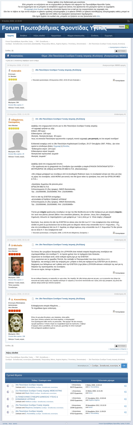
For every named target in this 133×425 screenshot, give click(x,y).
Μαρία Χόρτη (29, 393)
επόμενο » (124, 47)
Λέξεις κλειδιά (39, 35)
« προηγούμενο (114, 47)
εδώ (98, 16)
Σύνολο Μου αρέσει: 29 (16, 154)
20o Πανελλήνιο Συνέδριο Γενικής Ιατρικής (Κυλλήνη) (58, 70)
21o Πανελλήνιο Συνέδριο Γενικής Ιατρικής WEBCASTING (39, 391)
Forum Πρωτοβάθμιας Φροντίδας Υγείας (54, 28)
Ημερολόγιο (56, 35)
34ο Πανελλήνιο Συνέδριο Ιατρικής (29, 385)
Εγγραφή (108, 35)
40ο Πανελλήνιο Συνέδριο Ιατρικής (29, 411)
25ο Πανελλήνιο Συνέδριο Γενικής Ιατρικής (32, 405)
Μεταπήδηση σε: (83, 365)
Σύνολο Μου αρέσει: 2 (15, 280)
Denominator (81, 44)
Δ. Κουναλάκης (19, 299)
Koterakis (16, 71)
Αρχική (10, 35)
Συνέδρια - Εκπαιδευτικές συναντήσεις (47, 387)
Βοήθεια (23, 35)
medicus (28, 401)
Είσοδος (66, 146)
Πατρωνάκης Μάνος (48, 44)
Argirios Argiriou (61, 44)
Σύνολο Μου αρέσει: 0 (15, 105)
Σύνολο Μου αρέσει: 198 (16, 336)
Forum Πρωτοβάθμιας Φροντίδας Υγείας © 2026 (114, 423)
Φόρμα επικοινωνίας (76, 35)
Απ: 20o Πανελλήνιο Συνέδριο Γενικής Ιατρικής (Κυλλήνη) (60, 119)
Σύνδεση (94, 35)
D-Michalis (16, 245)
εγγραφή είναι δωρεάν (35, 9)
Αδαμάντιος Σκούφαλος (15, 121)
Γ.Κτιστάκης (72, 44)
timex (90, 393)
